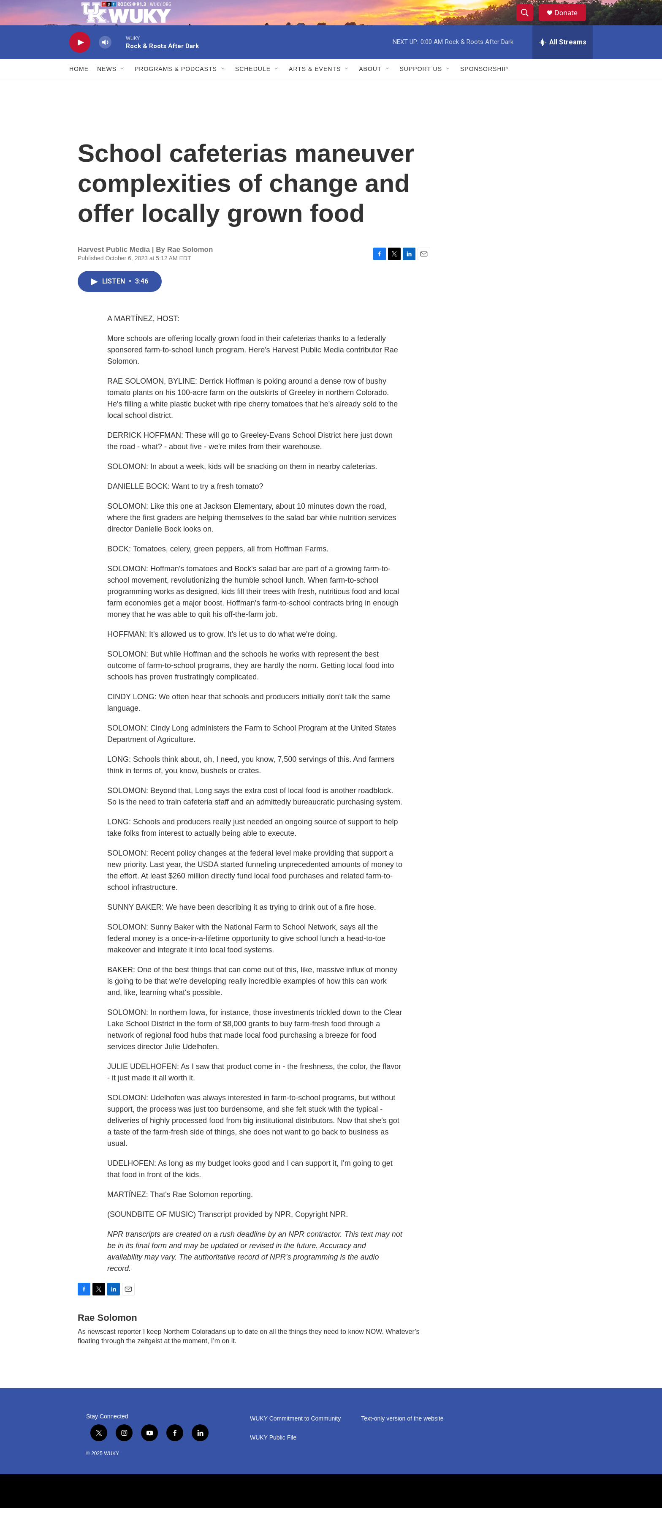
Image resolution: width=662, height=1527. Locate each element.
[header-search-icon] (528, 22)
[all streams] (562, 61)
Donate (571, 22)
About (370, 88)
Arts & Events (315, 88)
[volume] (105, 61)
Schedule (253, 88)
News (107, 88)
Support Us (421, 88)
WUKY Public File (273, 1456)
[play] (80, 61)
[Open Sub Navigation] (122, 88)
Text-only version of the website (402, 1437)
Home (79, 88)
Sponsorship (484, 88)
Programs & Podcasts (176, 88)
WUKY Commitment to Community (295, 1437)
